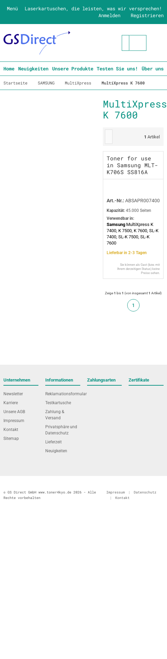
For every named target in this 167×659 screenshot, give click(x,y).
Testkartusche (58, 402)
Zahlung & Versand (54, 414)
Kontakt (10, 429)
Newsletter (13, 393)
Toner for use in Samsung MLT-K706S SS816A (132, 165)
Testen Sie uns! (117, 68)
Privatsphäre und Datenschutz (61, 429)
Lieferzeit (53, 442)
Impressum (13, 420)
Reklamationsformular (62, 393)
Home (8, 68)
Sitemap (11, 438)
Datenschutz (145, 492)
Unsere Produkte (72, 68)
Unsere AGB (14, 411)
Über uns (153, 68)
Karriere (10, 402)
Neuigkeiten (33, 68)
